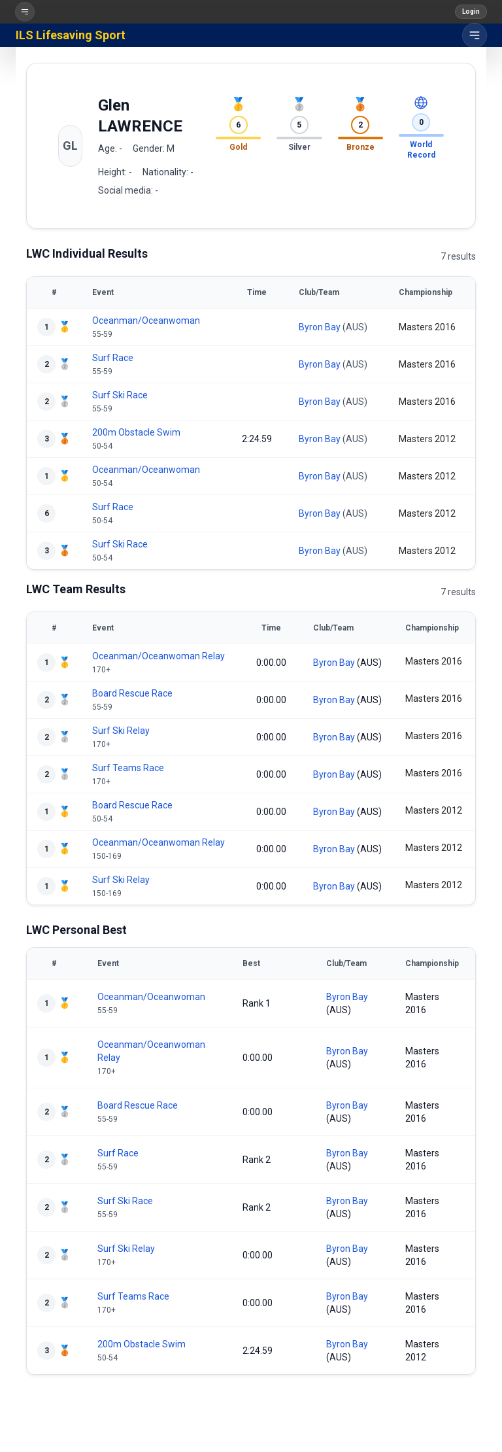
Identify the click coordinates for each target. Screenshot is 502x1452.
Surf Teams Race (128, 768)
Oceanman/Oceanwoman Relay (158, 656)
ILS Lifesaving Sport (71, 35)
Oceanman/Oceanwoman (146, 320)
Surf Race (112, 358)
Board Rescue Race (132, 693)
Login (471, 11)
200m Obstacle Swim (136, 432)
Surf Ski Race (120, 395)
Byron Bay (320, 327)
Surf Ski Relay (121, 730)
